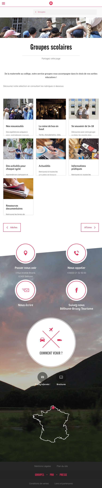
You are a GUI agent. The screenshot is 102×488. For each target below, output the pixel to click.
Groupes (39, 474)
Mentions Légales (42, 466)
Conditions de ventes (39, 483)
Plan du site (62, 466)
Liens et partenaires (64, 483)
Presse (63, 474)
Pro (52, 474)
